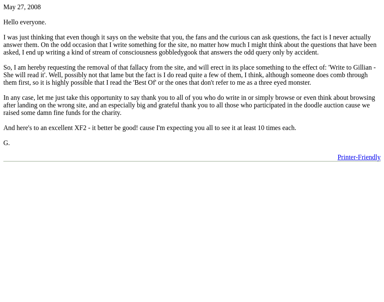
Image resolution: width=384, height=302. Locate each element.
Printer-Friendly (359, 157)
